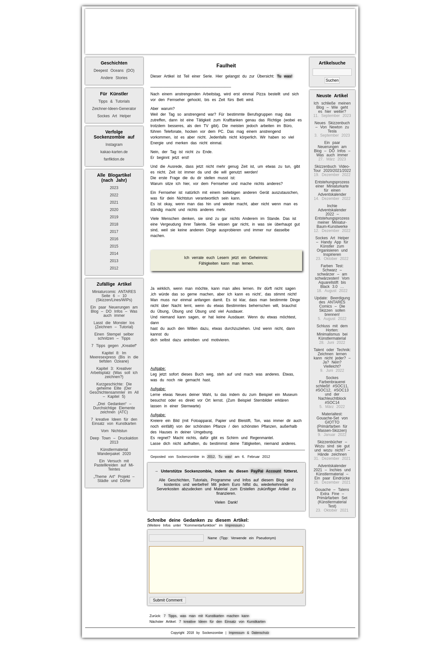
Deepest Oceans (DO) (114, 70)
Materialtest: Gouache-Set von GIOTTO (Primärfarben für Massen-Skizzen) (332, 422)
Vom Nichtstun (114, 431)
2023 (114, 188)
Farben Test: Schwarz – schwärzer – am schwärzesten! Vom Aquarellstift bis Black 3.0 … (332, 276)
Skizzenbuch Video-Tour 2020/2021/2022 (332, 168)
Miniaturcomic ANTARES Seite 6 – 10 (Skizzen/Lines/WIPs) (114, 295)
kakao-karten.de (114, 152)
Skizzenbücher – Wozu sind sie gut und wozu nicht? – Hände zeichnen (332, 448)
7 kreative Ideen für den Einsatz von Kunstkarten (114, 421)
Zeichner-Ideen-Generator (114, 108)
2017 (114, 231)
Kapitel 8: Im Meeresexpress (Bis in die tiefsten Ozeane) (114, 357)
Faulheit (226, 65)
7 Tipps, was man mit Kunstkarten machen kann (206, 616)
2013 (114, 261)
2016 (114, 239)
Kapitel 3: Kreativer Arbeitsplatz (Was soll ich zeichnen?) (114, 372)
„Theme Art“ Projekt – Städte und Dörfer (113, 478)
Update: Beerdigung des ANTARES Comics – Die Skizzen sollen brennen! (332, 306)
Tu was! (225, 456)
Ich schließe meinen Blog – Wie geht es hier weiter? (332, 107)
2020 (114, 209)
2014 (114, 253)
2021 (114, 202)
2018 (114, 224)
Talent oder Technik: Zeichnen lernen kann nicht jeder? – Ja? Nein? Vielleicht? (332, 358)
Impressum (233, 525)
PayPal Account (266, 471)
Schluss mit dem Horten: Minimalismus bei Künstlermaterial (332, 332)
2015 (114, 246)
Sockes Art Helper (114, 116)
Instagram (113, 144)
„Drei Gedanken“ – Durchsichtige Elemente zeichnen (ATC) (114, 408)
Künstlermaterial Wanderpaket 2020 (114, 451)
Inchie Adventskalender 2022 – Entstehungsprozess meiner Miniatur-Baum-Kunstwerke (332, 216)
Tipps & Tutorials (114, 101)
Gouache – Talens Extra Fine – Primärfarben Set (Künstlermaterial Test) (332, 497)
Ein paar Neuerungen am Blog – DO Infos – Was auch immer (114, 311)
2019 (114, 217)
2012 (114, 268)
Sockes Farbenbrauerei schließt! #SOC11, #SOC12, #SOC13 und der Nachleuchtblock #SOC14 (332, 390)
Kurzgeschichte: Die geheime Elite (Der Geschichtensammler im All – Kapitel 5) (114, 390)
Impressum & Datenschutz (249, 633)
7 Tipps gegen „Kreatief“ (114, 345)
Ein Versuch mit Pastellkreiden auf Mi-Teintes (114, 465)
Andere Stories (114, 78)
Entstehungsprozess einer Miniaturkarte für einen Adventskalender (332, 188)
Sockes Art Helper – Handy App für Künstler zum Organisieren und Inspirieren (332, 246)
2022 (114, 195)
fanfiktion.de (114, 159)
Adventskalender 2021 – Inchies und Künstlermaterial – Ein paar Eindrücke (332, 472)
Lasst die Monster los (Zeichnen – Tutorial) (114, 325)
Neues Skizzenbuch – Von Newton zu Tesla (332, 127)
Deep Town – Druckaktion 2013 (114, 440)
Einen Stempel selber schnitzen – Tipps (114, 336)
